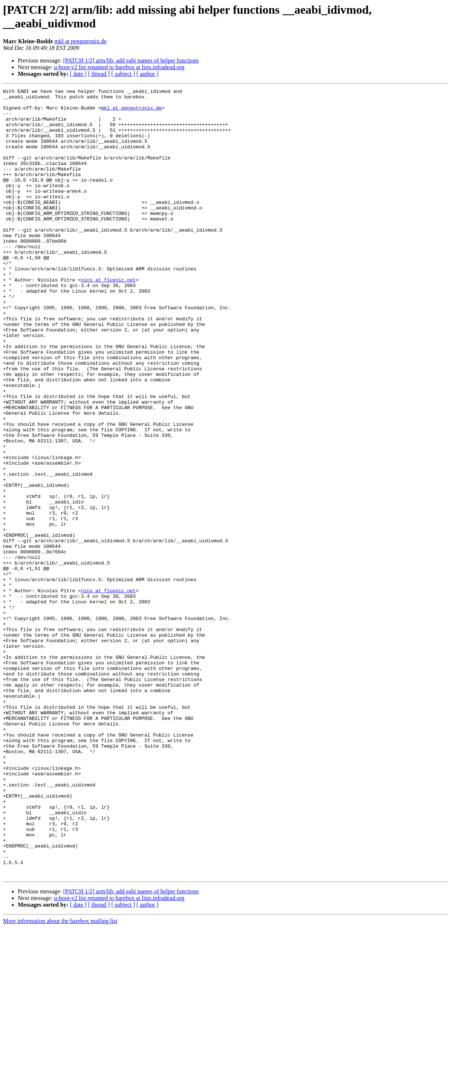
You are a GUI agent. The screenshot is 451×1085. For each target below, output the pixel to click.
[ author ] (148, 74)
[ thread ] (99, 74)
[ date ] (78, 74)
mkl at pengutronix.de (80, 41)
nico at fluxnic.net (108, 318)
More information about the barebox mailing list (60, 1078)
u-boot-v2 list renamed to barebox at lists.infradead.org (119, 67)
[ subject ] (123, 74)
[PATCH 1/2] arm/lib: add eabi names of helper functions (131, 60)
